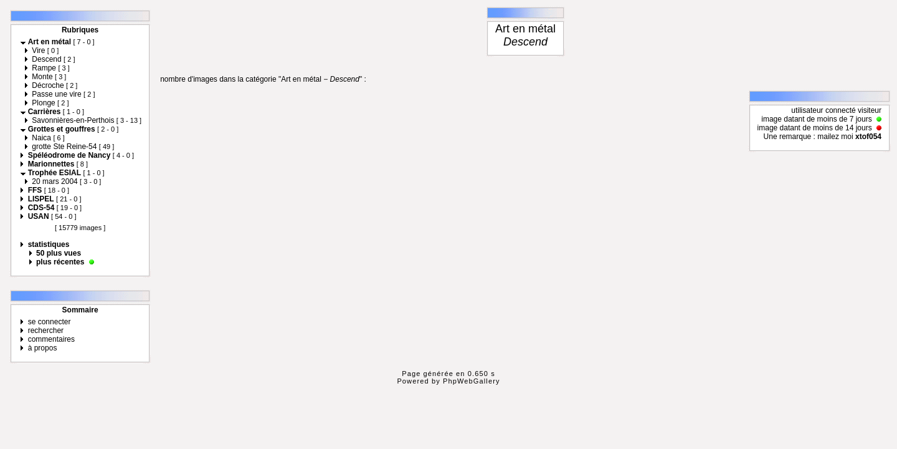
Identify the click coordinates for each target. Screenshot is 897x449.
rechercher (46, 330)
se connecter (49, 321)
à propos (42, 348)
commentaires (51, 339)
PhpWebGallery (471, 381)
